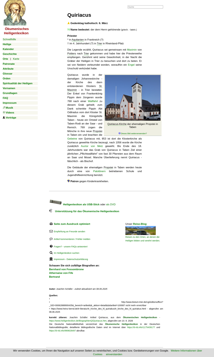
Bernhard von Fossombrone (66, 269)
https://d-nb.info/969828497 (62, 330)
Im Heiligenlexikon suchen (66, 253)
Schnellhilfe (9, 39)
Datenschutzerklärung (77, 259)
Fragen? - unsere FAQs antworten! (71, 246)
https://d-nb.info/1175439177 (141, 327)
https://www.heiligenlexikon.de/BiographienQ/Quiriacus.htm (78, 321)
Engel (131, 64)
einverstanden (114, 354)
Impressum (59, 259)
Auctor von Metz (92, 146)
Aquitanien (78, 39)
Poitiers (71, 53)
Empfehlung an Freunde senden (69, 231)
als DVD (111, 204)
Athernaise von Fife (61, 273)
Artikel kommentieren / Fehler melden (72, 239)
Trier (99, 43)
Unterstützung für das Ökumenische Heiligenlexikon (84, 211)
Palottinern (99, 171)
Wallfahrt (93, 101)
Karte (16, 58)
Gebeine (72, 138)
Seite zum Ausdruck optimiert (72, 224)
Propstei (97, 131)
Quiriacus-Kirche (117, 124)
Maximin (132, 49)
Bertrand (54, 276)
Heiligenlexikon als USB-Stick (74, 204)
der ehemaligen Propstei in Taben (132, 129)
